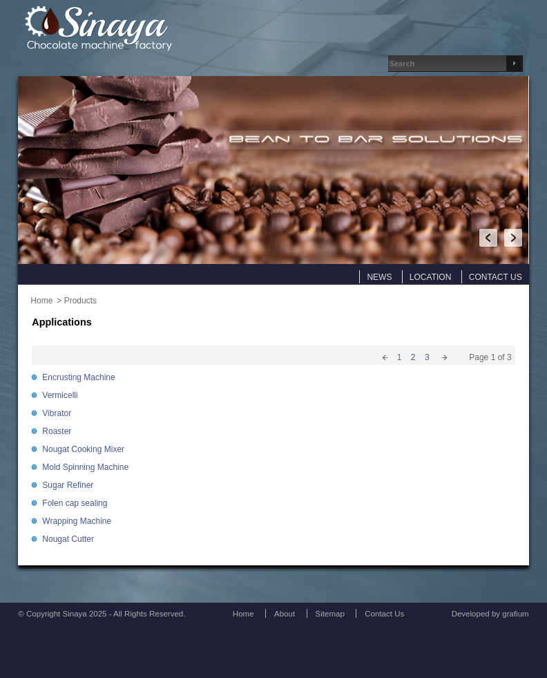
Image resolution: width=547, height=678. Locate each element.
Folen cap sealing (74, 503)
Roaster (56, 431)
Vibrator (56, 413)
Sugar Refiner (67, 485)
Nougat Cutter (68, 539)
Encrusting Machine (78, 377)
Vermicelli (59, 395)
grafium (515, 614)
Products (80, 300)
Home (41, 300)
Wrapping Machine (76, 521)
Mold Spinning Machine (85, 467)
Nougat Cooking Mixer (83, 449)
